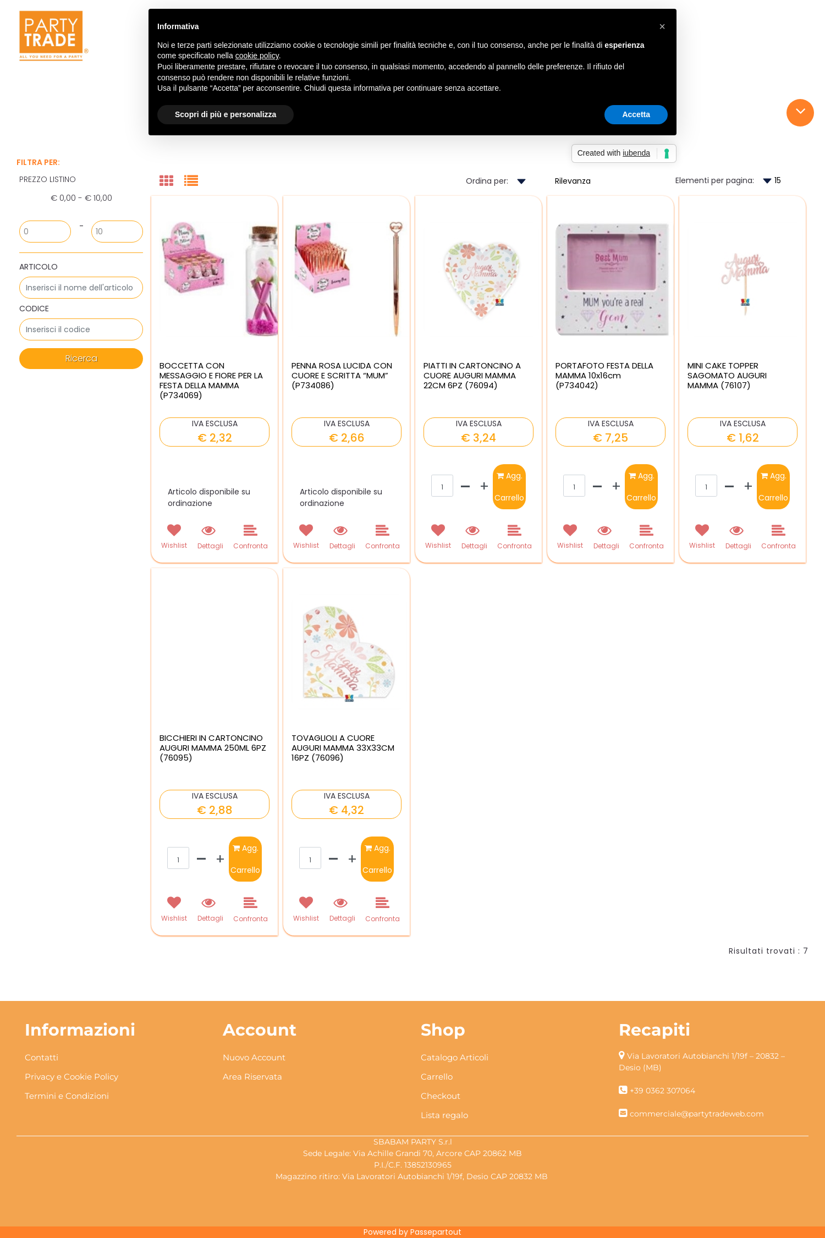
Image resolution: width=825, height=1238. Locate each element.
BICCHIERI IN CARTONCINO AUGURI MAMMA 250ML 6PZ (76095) (213, 748)
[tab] (172, 181)
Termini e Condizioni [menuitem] (67, 1096)
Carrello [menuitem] (437, 1076)
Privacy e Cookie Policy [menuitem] (71, 1076)
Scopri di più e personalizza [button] (225, 114)
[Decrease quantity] (466, 486)
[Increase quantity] (484, 486)
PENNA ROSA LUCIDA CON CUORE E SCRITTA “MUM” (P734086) (342, 375)
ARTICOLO (38, 266)
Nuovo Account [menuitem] (254, 1057)
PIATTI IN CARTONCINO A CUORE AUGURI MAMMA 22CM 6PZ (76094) (472, 375)
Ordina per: (487, 180)
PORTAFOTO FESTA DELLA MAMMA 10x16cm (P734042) (604, 375)
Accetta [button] (636, 114)
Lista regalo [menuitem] (444, 1115)
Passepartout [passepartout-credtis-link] (435, 1231)
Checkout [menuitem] (440, 1096)
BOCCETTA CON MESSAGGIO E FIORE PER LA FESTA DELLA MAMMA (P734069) (211, 380)
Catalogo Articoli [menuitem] (454, 1057)
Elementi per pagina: (714, 180)
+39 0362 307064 (662, 1091)
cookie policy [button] (257, 55)
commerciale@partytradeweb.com (697, 1114)
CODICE (34, 308)
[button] (81, 358)
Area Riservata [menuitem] (252, 1076)
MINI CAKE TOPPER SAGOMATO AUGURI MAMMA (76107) (727, 375)
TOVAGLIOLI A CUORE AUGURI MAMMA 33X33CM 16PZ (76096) (343, 748)
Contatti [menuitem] (41, 1057)
